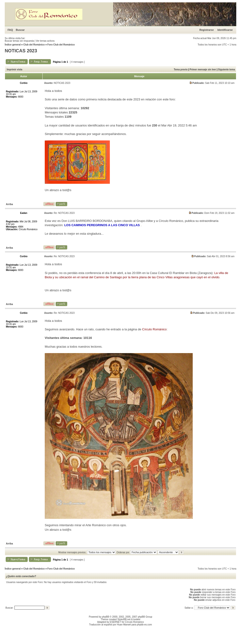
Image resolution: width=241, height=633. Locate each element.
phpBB (105, 616)
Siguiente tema (226, 69)
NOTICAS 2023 (21, 50)
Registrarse (206, 29)
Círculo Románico (134, 622)
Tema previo (180, 69)
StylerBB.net (124, 619)
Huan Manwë (124, 624)
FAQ (10, 29)
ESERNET (115, 622)
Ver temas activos (45, 41)
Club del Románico (34, 44)
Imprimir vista (14, 69)
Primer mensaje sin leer (202, 69)
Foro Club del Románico (61, 44)
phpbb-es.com (144, 624)
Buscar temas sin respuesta (19, 41)
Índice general (13, 44)
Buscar (20, 29)
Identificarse (225, 29)
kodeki (136, 619)
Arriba (9, 204)
